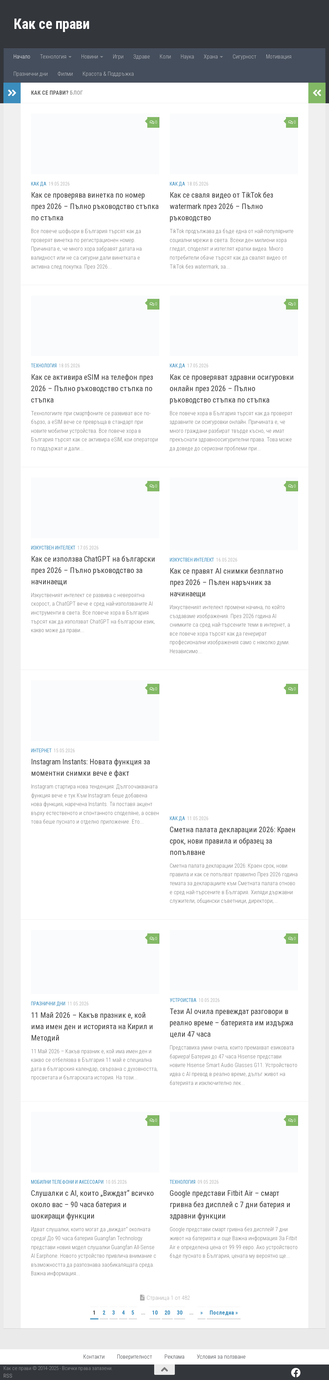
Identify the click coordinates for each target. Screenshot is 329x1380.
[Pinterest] (308, 1373)
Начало (21, 56)
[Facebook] (296, 1373)
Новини (89, 56)
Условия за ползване (221, 1356)
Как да (38, 184)
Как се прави (51, 23)
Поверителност (134, 1356)
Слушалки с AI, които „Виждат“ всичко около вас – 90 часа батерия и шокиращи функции (92, 1204)
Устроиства (183, 1000)
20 (167, 1312)
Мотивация (278, 56)
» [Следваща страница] (201, 1312)
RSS (7, 1376)
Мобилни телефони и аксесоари (67, 1182)
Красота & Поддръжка (108, 74)
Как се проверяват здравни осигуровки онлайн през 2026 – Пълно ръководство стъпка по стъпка (232, 388)
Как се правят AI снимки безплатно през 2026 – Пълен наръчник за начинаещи (226, 582)
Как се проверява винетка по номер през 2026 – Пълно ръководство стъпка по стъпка (95, 206)
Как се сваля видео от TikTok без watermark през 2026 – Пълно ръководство (221, 206)
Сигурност (244, 56)
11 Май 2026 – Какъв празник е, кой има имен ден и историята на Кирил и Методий (92, 1026)
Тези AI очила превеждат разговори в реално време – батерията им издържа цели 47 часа (231, 1022)
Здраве (141, 56)
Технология (53, 56)
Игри (118, 56)
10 (155, 1312)
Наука (187, 56)
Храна (211, 56)
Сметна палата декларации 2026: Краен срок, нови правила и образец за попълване (233, 841)
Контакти (94, 1356)
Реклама (174, 1356)
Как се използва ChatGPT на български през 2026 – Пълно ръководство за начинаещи (93, 570)
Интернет (41, 750)
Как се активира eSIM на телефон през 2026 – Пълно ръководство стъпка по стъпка (92, 388)
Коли (165, 56)
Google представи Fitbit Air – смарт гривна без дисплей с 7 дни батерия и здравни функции (230, 1204)
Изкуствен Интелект (53, 548)
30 (179, 1312)
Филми (65, 74)
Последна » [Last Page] (224, 1312)
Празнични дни (30, 74)
